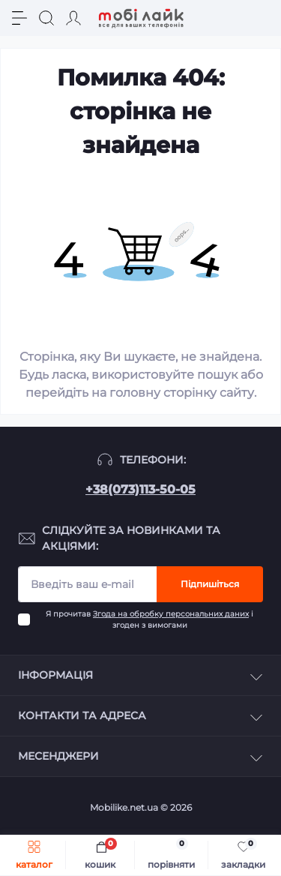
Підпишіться (210, 584)
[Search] (46, 18)
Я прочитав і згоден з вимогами (149, 619)
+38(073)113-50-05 (140, 489)
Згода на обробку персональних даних (171, 614)
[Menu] (19, 18)
